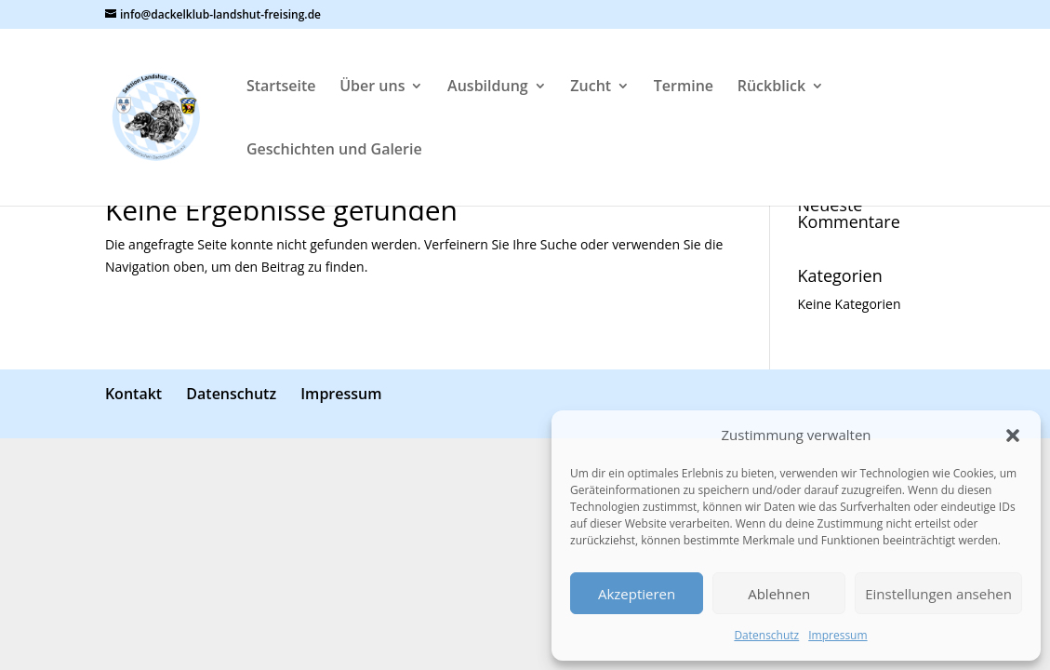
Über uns (372, 87)
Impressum (837, 635)
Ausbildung (487, 87)
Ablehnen (779, 593)
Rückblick (771, 87)
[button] (1012, 435)
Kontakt (133, 393)
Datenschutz (766, 635)
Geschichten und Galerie (334, 150)
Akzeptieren (636, 593)
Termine (683, 87)
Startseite (281, 87)
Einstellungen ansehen (938, 593)
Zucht (590, 87)
